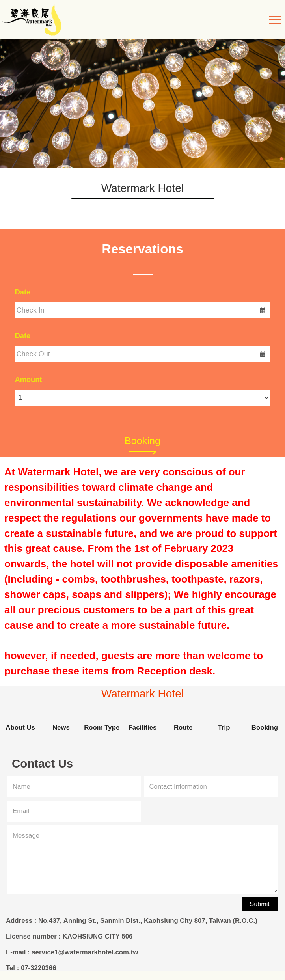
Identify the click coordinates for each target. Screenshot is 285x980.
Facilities (143, 727)
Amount (28, 380)
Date (22, 292)
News (61, 727)
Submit (260, 903)
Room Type (101, 727)
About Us (20, 727)
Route (183, 727)
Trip (224, 727)
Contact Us (42, 764)
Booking (142, 440)
